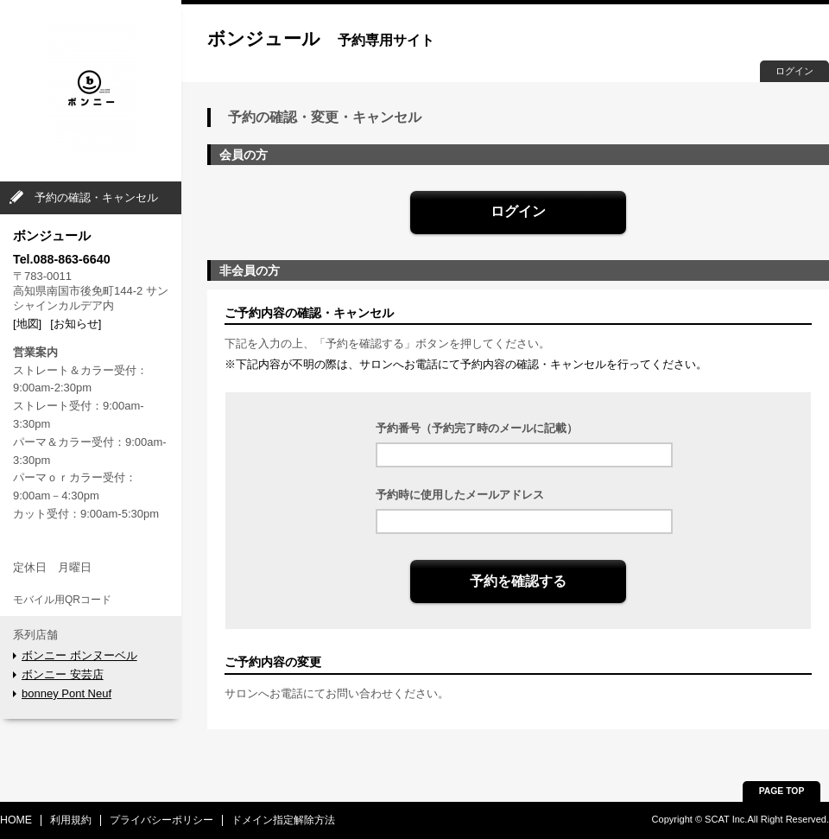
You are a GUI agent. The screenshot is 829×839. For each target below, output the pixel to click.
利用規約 (71, 820)
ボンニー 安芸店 (63, 674)
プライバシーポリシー (161, 820)
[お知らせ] (75, 323)
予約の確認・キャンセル (96, 197)
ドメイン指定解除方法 (283, 820)
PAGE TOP (782, 791)
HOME (16, 820)
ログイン (794, 71)
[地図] (27, 323)
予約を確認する (518, 581)
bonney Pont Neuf (66, 693)
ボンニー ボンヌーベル (79, 655)
